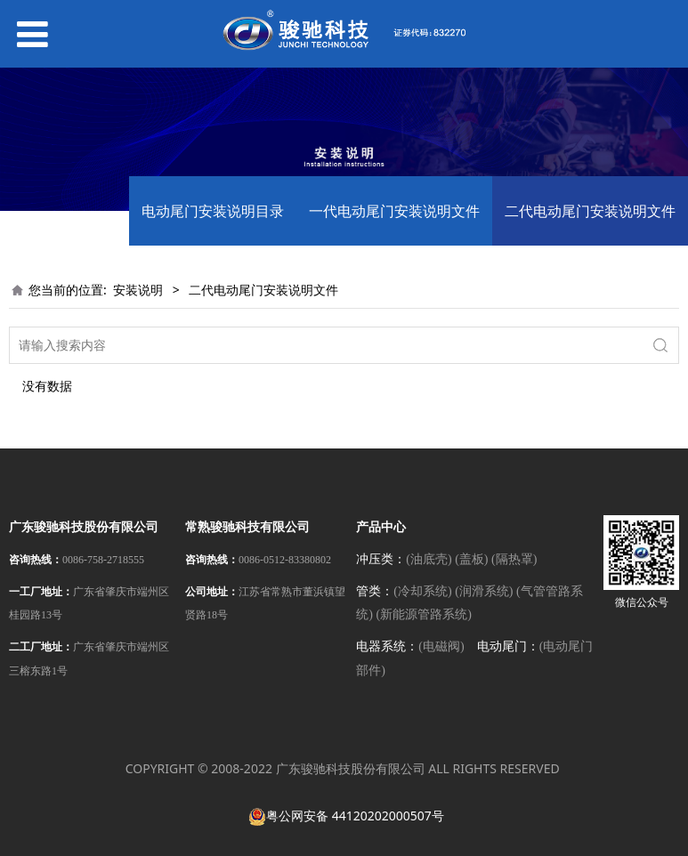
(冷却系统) (422, 591)
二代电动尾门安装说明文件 (590, 211)
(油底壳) (428, 559)
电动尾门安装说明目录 (213, 211)
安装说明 (138, 289)
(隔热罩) (514, 559)
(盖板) (471, 559)
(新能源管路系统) (423, 614)
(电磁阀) (441, 646)
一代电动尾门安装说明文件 (394, 211)
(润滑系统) (484, 591)
